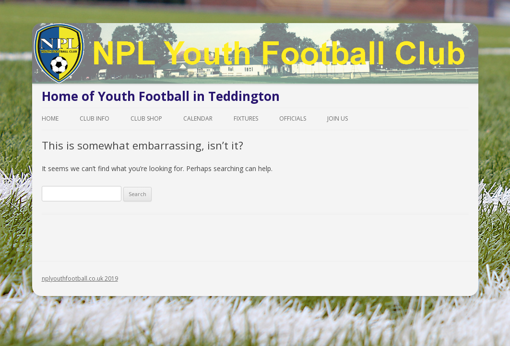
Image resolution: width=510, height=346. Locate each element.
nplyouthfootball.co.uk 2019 (80, 278)
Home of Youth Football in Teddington (161, 96)
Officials (292, 118)
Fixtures (246, 118)
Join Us (337, 118)
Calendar (198, 118)
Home (50, 118)
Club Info (94, 118)
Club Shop (146, 118)
